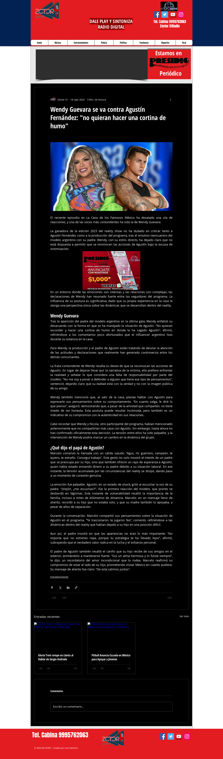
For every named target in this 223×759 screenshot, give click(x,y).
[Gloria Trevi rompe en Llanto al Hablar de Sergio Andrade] (58, 635)
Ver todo (184, 616)
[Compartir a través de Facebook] (51, 587)
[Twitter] (165, 14)
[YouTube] (173, 14)
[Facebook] (157, 14)
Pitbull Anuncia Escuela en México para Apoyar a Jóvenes (111, 657)
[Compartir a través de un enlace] (76, 587)
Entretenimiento (59, 576)
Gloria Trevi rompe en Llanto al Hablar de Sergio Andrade (55, 657)
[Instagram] (181, 14)
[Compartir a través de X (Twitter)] (60, 587)
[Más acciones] (170, 100)
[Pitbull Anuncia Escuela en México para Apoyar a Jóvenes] (111, 635)
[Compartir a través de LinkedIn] (68, 587)
